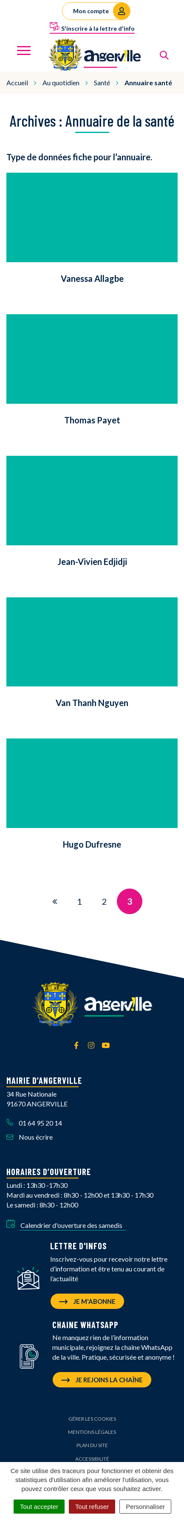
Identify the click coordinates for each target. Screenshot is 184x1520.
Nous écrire (29, 1137)
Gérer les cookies (92, 1419)
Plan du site (92, 1445)
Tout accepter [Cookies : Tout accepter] (39, 1506)
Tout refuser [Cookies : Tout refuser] (92, 1506)
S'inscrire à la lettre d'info (92, 27)
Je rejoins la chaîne (102, 1380)
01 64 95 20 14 (34, 1123)
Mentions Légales (92, 1432)
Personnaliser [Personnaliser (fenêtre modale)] (145, 1506)
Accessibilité (92, 1459)
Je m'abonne (87, 1301)
